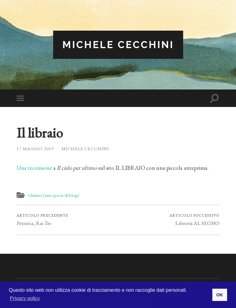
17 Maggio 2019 (35, 148)
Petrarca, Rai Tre (42, 219)
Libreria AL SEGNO (194, 219)
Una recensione (35, 168)
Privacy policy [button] (25, 298)
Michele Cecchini (118, 44)
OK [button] (219, 294)
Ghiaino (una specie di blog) (53, 195)
